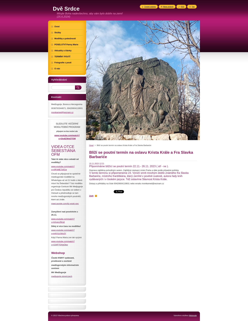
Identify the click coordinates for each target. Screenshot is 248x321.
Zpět (91, 196)
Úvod (91, 145)
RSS (182, 7)
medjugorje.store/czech (61, 276)
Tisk (193, 7)
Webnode (193, 315)
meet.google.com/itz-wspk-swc (65, 203)
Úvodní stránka (150, 7)
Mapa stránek (168, 7)
